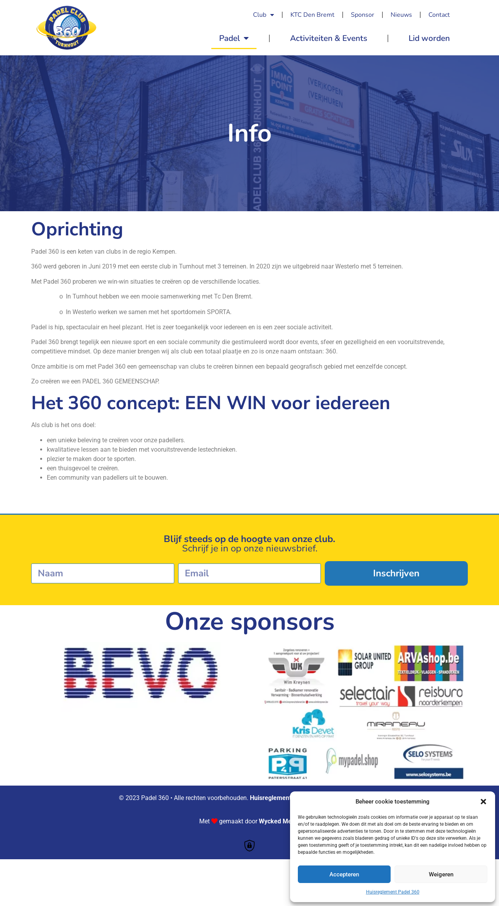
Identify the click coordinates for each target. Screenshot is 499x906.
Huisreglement (270, 798)
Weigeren (441, 874)
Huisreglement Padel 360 (392, 892)
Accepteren (344, 874)
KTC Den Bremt (312, 15)
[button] (483, 801)
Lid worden (429, 38)
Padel (234, 38)
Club (263, 15)
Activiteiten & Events (328, 38)
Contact (439, 15)
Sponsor (362, 15)
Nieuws (401, 15)
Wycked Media (279, 821)
